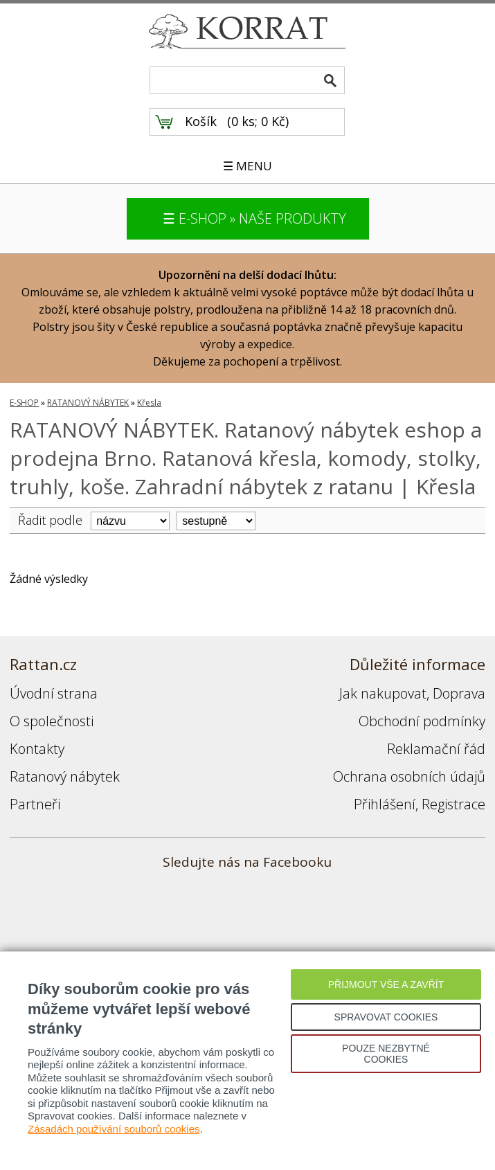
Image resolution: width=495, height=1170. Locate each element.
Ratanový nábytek (65, 776)
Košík (201, 121)
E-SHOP (24, 402)
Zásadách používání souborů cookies (114, 1129)
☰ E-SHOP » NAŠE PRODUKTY (254, 218)
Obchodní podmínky (422, 721)
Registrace (453, 804)
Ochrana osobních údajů (409, 776)
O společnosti (51, 721)
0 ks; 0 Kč (258, 121)
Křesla (149, 402)
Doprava (459, 693)
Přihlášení (384, 804)
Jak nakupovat (382, 693)
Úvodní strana (54, 693)
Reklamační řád (436, 748)
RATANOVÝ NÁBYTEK (88, 402)
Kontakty (37, 748)
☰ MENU (247, 166)
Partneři (35, 804)
